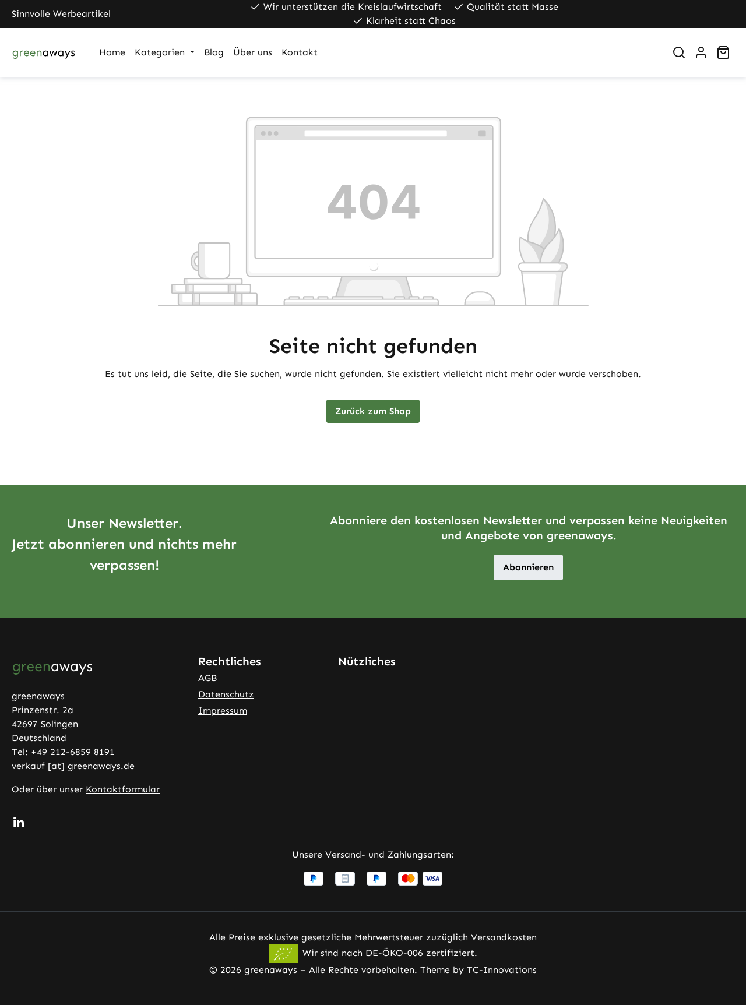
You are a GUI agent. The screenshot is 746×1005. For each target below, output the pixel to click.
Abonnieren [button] (528, 567)
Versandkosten (504, 937)
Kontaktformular (123, 789)
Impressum (222, 710)
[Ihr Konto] (701, 52)
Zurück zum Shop (373, 411)
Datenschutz (226, 694)
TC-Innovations (502, 969)
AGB (207, 677)
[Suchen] (679, 52)
